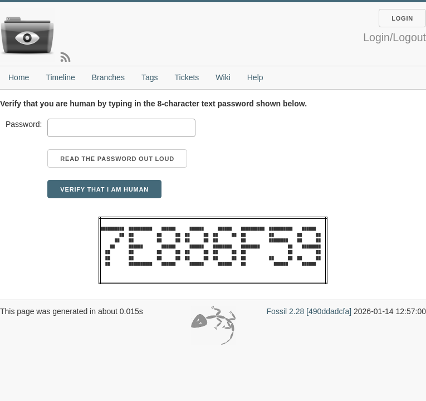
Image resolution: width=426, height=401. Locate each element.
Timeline (60, 77)
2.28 (296, 311)
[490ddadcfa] (328, 311)
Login (402, 18)
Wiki (223, 77)
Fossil (277, 311)
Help (255, 77)
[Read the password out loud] (117, 158)
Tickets (186, 77)
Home (18, 77)
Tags (149, 77)
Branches (108, 77)
